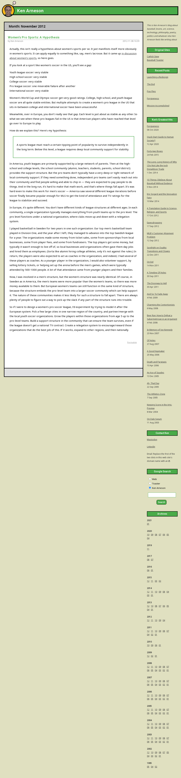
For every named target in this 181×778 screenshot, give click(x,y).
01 (148, 523)
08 (156, 534)
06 (164, 534)
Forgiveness (153, 98)
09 (152, 534)
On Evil (150, 261)
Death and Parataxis (157, 361)
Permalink (132, 342)
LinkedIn (151, 446)
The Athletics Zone (156, 394)
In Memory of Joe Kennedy (159, 329)
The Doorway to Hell (157, 283)
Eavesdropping (154, 222)
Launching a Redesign (157, 77)
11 (148, 548)
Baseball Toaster (155, 60)
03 (156, 581)
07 (160, 534)
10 (148, 534)
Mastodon (152, 439)
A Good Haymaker (156, 351)
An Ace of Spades (155, 372)
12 (148, 581)
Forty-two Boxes (155, 151)
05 (168, 534)
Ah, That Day (153, 383)
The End (151, 84)
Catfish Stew (153, 56)
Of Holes (151, 340)
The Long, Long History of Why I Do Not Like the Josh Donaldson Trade (162, 165)
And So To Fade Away (157, 294)
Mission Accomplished (158, 105)
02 (160, 581)
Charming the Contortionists (161, 304)
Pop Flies (151, 91)
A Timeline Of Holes (156, 272)
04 (148, 538)
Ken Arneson (30, 11)
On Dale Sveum (154, 419)
